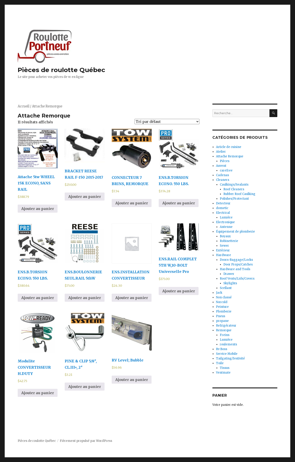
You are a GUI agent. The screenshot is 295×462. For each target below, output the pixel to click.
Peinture (222, 307)
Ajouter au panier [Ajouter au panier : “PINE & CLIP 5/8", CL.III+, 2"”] (84, 386)
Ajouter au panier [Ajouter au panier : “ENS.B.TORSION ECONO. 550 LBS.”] (178, 203)
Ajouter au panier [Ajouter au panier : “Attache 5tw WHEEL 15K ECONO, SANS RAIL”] (37, 208)
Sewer (224, 246)
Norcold (221, 302)
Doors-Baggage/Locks (236, 260)
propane (222, 321)
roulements (228, 344)
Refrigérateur (226, 325)
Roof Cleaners (233, 189)
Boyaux (225, 236)
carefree (226, 170)
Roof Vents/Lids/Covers (237, 278)
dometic (222, 208)
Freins (224, 335)
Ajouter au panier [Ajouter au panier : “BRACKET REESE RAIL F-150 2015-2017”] (84, 196)
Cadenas (222, 175)
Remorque (223, 330)
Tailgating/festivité (230, 358)
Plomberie (223, 311)
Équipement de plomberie (235, 231)
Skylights (230, 283)
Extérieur (223, 250)
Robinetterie (229, 241)
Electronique (225, 222)
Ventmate (223, 372)
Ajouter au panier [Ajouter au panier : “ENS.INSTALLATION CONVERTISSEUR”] (131, 297)
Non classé (224, 297)
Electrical (223, 213)
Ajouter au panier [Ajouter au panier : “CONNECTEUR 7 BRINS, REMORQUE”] (131, 203)
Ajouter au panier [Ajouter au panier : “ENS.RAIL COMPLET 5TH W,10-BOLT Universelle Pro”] (178, 291)
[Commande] (167, 121)
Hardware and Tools (235, 269)
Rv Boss (221, 349)
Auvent (221, 166)
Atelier (221, 152)
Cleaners (222, 180)
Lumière (226, 217)
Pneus (220, 316)
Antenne (226, 227)
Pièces (224, 161)
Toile (220, 363)
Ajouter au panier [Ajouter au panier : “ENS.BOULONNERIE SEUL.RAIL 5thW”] (84, 297)
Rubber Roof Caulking (239, 194)
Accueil (23, 106)
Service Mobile (226, 354)
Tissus (224, 368)
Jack (219, 293)
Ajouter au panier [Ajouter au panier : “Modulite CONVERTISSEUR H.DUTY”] (37, 393)
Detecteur (223, 203)
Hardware (223, 255)
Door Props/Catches (238, 264)
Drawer (228, 274)
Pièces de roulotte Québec (61, 70)
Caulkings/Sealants (234, 184)
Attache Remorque (229, 156)
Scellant (226, 288)
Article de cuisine (228, 147)
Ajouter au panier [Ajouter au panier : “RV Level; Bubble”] (131, 379)
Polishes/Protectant (234, 199)
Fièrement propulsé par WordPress (86, 441)
